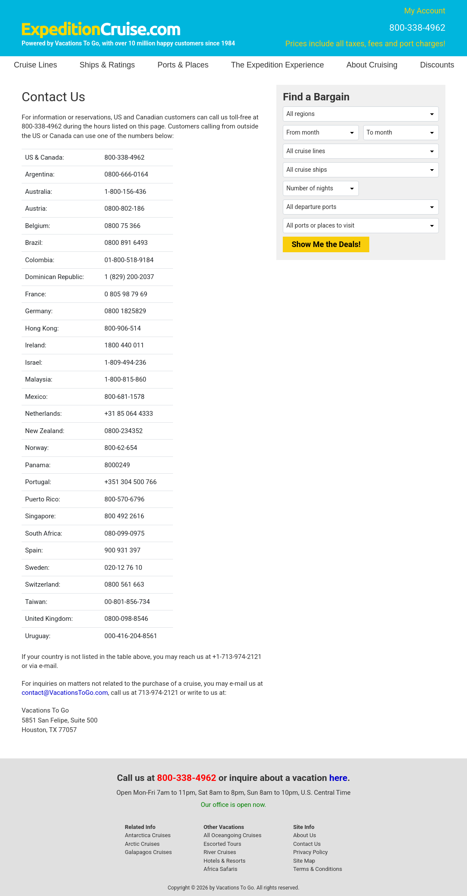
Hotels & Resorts (225, 860)
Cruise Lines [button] (35, 65)
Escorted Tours (222, 844)
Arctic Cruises (142, 844)
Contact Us (307, 844)
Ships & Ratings (107, 65)
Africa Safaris (220, 869)
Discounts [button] (437, 65)
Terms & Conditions (317, 869)
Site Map (304, 860)
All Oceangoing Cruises (233, 835)
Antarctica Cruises (148, 835)
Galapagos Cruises (148, 852)
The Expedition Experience (277, 65)
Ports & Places (182, 65)
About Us (304, 835)
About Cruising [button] (371, 65)
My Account (424, 10)
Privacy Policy (310, 852)
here (338, 778)
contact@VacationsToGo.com (65, 693)
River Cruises (220, 852)
